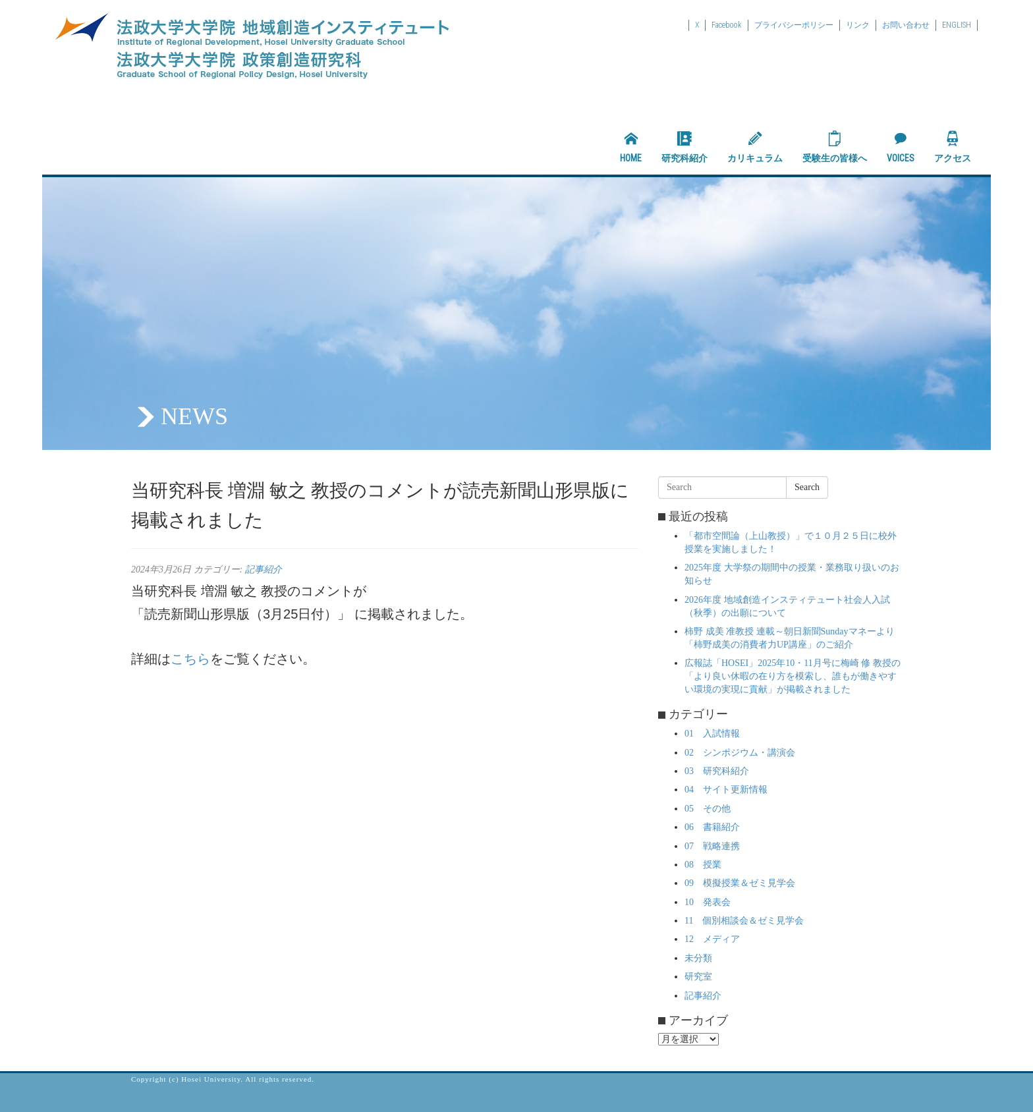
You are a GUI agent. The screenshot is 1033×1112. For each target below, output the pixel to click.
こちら (190, 659)
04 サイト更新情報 (726, 789)
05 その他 (707, 809)
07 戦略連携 (712, 846)
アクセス (952, 146)
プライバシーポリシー (793, 25)
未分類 (698, 958)
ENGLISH (956, 25)
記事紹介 (263, 569)
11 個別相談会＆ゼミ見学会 (744, 921)
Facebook (727, 25)
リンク (858, 25)
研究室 (698, 977)
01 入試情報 (712, 733)
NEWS (194, 416)
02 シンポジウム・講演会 (739, 753)
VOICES (900, 146)
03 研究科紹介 (716, 771)
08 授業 (702, 865)
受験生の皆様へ (834, 146)
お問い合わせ (906, 25)
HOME (631, 146)
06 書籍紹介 (712, 827)
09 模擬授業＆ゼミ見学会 (739, 883)
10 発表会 (707, 902)
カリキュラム (755, 146)
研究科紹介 (684, 146)
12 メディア (712, 939)
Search (807, 487)
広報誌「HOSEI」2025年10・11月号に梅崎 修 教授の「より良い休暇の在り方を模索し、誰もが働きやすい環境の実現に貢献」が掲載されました (792, 676)
